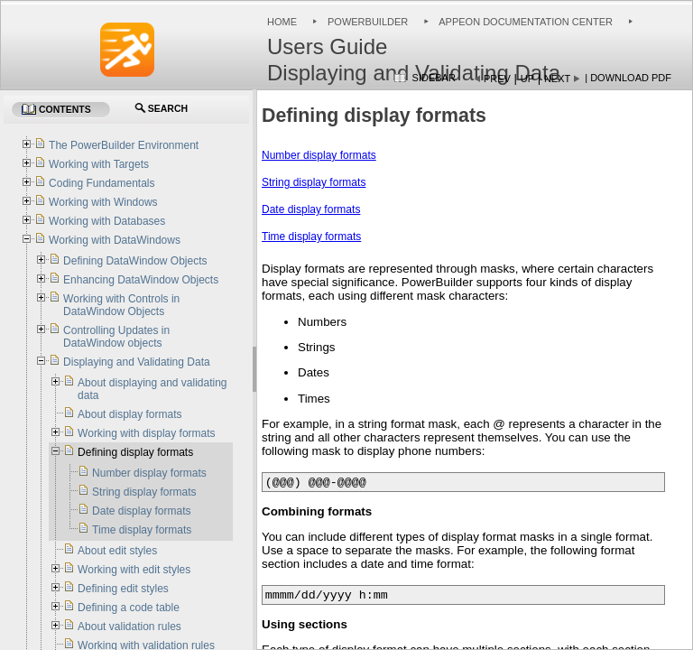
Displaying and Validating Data (136, 362)
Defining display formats (135, 452)
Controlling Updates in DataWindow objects (116, 336)
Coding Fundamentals (101, 183)
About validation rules (129, 626)
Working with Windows (103, 202)
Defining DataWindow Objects (135, 261)
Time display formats (311, 236)
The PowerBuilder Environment (124, 145)
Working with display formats (147, 433)
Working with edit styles (134, 569)
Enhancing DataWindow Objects (140, 280)
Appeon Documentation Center (526, 21)
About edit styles (117, 550)
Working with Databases (107, 221)
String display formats (313, 182)
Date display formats (311, 209)
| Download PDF (628, 77)
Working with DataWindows (114, 240)
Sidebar (434, 77)
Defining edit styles (123, 588)
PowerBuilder (368, 21)
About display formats (129, 414)
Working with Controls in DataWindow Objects (121, 305)
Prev (497, 78)
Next (557, 78)
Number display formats (319, 155)
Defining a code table (129, 607)
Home (282, 21)
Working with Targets (99, 164)
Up (527, 78)
